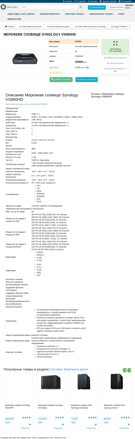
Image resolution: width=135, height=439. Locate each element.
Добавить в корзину (61, 79)
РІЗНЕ (122, 14)
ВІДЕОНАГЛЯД (14, 19)
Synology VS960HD (119, 27)
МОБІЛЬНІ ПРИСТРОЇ (50, 14)
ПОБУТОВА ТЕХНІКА (75, 14)
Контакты (66, 1)
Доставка (91, 1)
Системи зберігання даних (30, 27)
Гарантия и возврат (107, 1)
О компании (79, 1)
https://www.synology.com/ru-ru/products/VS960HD (26, 104)
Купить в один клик (86, 79)
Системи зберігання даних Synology (90, 27)
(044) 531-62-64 (116, 7)
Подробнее (25, 428)
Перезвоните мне (96, 7)
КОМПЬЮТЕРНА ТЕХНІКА (101, 14)
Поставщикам (124, 1)
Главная (9, 27)
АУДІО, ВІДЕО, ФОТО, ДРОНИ (22, 14)
